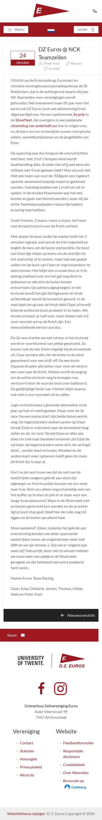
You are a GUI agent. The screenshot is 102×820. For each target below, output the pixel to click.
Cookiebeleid (74, 764)
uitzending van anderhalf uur (34, 125)
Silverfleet (23, 120)
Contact (26, 742)
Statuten (27, 751)
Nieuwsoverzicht (78, 615)
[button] (16, 29)
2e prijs (79, 114)
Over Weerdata (75, 772)
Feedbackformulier (78, 742)
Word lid (27, 775)
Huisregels (28, 759)
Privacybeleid (31, 767)
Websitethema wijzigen (26, 813)
